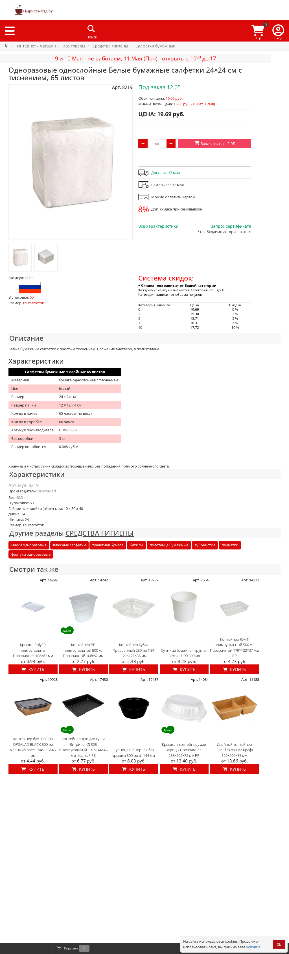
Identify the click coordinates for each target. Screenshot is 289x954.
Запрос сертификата (231, 226)
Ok (279, 944)
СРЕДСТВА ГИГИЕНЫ (99, 533)
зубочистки (205, 544)
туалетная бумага (107, 544)
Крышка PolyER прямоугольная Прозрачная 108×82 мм (33, 650)
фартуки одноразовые (31, 554)
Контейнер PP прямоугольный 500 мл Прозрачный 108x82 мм (83, 650)
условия (253, 946)
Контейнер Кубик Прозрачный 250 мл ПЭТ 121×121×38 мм (134, 650)
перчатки (230, 544)
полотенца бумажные (169, 544)
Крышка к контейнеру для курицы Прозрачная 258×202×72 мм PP (184, 750)
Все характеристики (158, 226)
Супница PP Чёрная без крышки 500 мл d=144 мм (133, 752)
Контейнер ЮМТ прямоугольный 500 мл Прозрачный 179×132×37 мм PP (234, 648)
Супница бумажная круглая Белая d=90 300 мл (184, 653)
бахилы (136, 544)
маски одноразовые (29, 544)
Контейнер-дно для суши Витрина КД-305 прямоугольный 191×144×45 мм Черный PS (83, 747)
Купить (32, 669)
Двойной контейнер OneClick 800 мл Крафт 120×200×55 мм (234, 750)
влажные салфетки (69, 544)
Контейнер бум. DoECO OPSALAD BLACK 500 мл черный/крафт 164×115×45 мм (33, 747)
